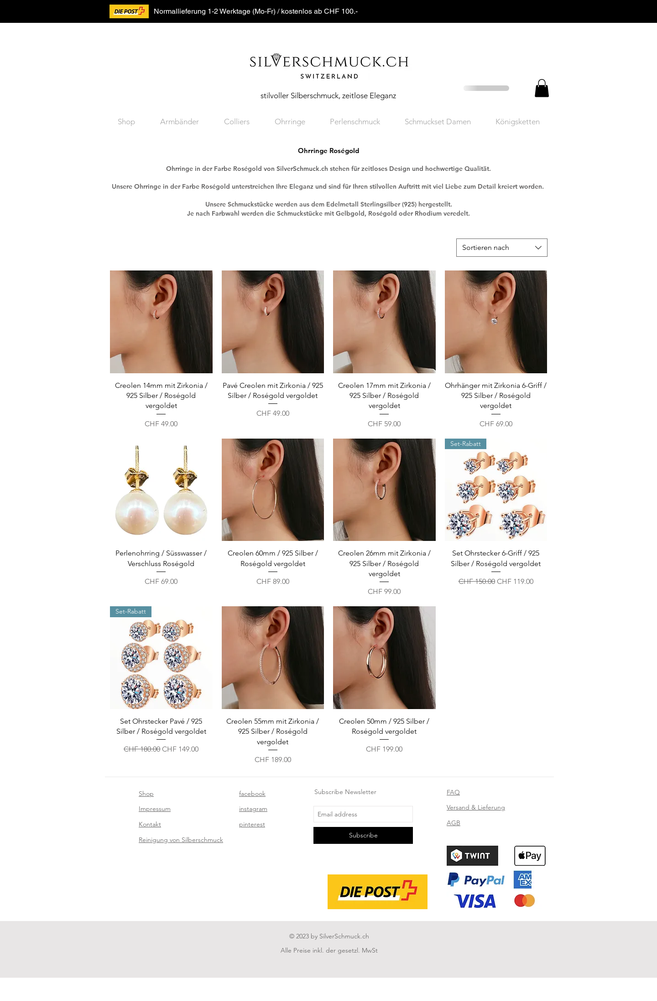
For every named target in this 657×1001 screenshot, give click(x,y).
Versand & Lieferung (476, 807)
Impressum (155, 809)
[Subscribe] (363, 835)
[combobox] (502, 247)
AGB (453, 823)
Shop (146, 793)
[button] (541, 88)
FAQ (453, 792)
